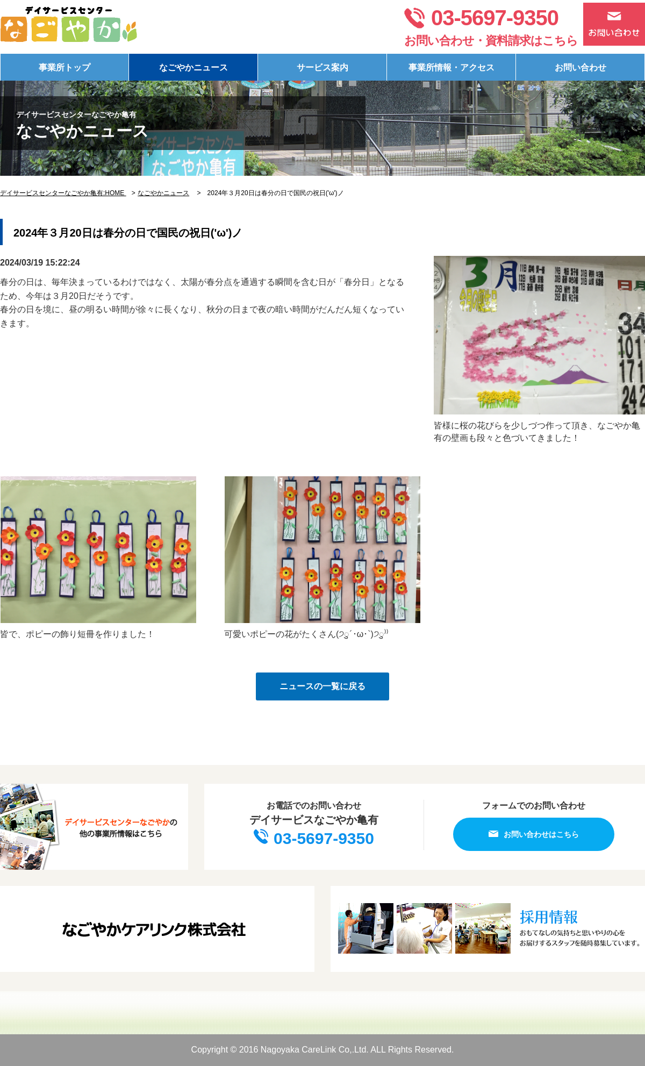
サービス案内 (322, 67)
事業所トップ (64, 67)
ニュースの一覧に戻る (323, 686)
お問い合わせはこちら (534, 834)
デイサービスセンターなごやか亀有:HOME (63, 193)
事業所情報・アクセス (451, 67)
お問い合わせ (580, 67)
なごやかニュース (193, 67)
